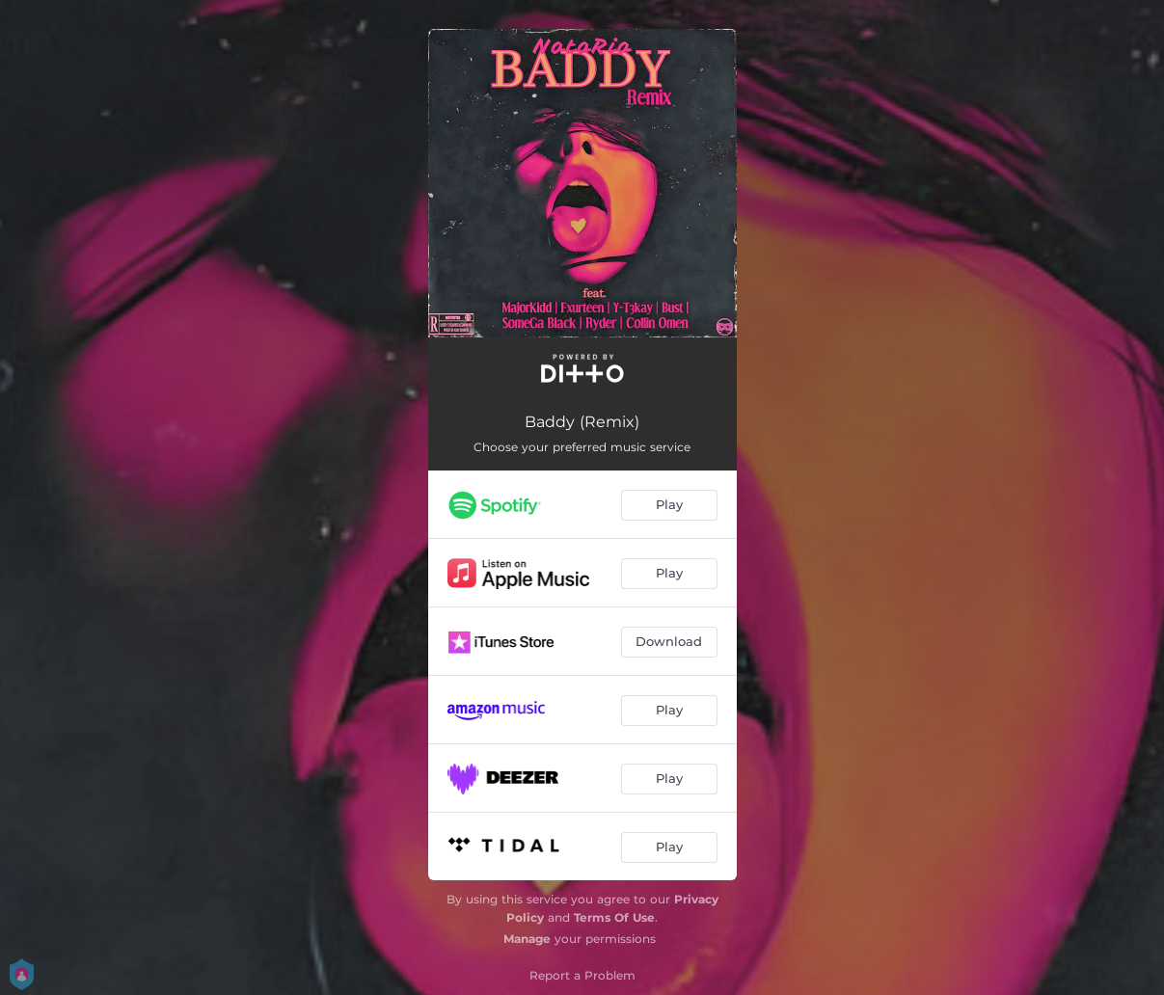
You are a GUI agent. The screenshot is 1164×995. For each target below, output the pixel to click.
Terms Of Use (614, 917)
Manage (527, 938)
